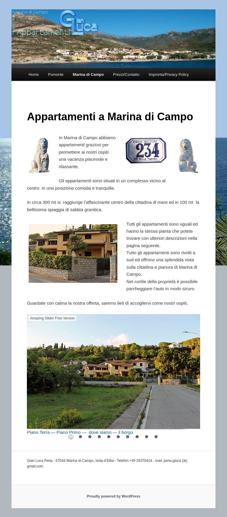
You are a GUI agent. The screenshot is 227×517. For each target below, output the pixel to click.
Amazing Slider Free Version (52, 318)
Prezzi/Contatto (126, 74)
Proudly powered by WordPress (113, 496)
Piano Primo (68, 432)
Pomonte (56, 74)
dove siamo (100, 432)
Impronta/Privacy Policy (169, 74)
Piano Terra (38, 432)
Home (34, 74)
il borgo (126, 432)
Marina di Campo (88, 74)
